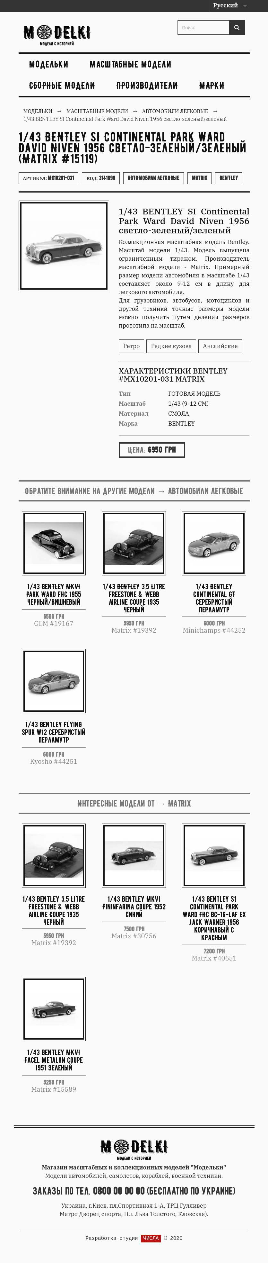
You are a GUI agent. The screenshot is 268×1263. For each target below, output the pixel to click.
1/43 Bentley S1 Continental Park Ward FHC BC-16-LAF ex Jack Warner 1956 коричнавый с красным (214, 918)
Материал (134, 413)
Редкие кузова (171, 346)
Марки (212, 85)
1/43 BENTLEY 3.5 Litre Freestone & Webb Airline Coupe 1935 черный (134, 598)
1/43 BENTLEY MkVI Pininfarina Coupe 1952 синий (134, 906)
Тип (125, 393)
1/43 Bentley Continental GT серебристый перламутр (214, 598)
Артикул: (48, 178)
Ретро (131, 346)
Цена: (137, 449)
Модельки (49, 64)
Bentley (229, 178)
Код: (100, 178)
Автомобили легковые (153, 178)
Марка (128, 423)
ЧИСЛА (151, 1238)
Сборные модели (62, 85)
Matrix (199, 178)
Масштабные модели (131, 64)
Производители (147, 85)
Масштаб (132, 403)
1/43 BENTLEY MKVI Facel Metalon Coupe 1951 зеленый (53, 1060)
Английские (220, 346)
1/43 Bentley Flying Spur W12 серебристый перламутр (53, 732)
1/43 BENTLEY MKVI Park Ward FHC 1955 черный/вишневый (53, 594)
